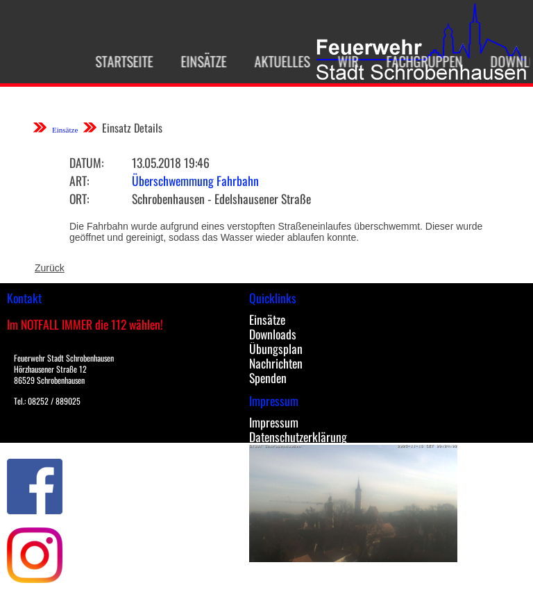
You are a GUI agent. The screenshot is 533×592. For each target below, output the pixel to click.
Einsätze (198, 61)
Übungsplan (276, 348)
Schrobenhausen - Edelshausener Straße (221, 198)
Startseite (119, 61)
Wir (342, 61)
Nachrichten (276, 363)
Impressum (273, 422)
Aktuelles (277, 61)
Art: (79, 180)
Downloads (272, 334)
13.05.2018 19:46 (171, 162)
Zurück (50, 267)
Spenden (268, 378)
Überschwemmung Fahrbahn (195, 180)
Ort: (79, 198)
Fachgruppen (419, 61)
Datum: (86, 162)
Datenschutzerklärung (298, 437)
